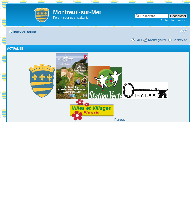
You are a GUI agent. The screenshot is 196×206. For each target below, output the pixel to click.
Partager (120, 119)
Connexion (179, 40)
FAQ (138, 40)
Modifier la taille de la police (183, 30)
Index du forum (24, 32)
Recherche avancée (173, 20)
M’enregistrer (157, 40)
